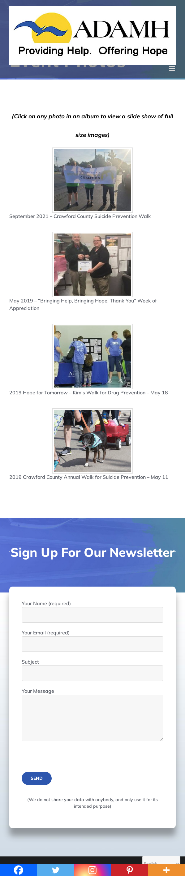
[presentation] (69, 759)
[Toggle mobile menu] (172, 68)
